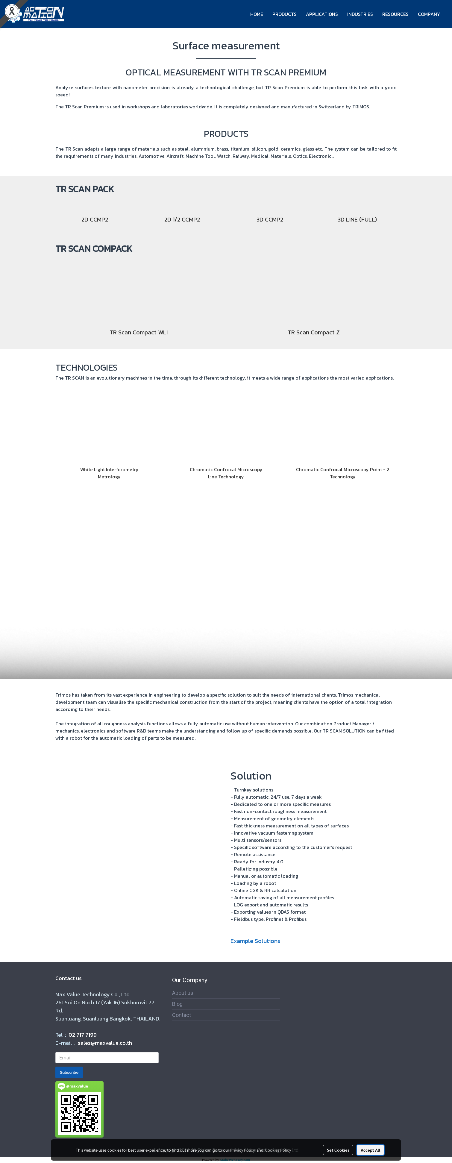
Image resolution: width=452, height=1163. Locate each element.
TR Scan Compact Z (314, 332)
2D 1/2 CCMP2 (182, 219)
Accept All (370, 1150)
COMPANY (429, 14)
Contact (181, 1015)
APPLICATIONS (322, 14)
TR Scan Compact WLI (139, 332)
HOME (256, 14)
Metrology (109, 476)
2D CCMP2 (94, 219)
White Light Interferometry (109, 469)
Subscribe (69, 1072)
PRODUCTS (284, 14)
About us (182, 993)
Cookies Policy (278, 1150)
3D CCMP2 (270, 219)
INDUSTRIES (360, 14)
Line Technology (226, 476)
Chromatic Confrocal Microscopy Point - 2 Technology (342, 473)
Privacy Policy (242, 1150)
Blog (177, 1004)
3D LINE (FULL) (357, 219)
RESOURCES (395, 14)
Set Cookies (338, 1150)
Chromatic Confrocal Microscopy (226, 469)
